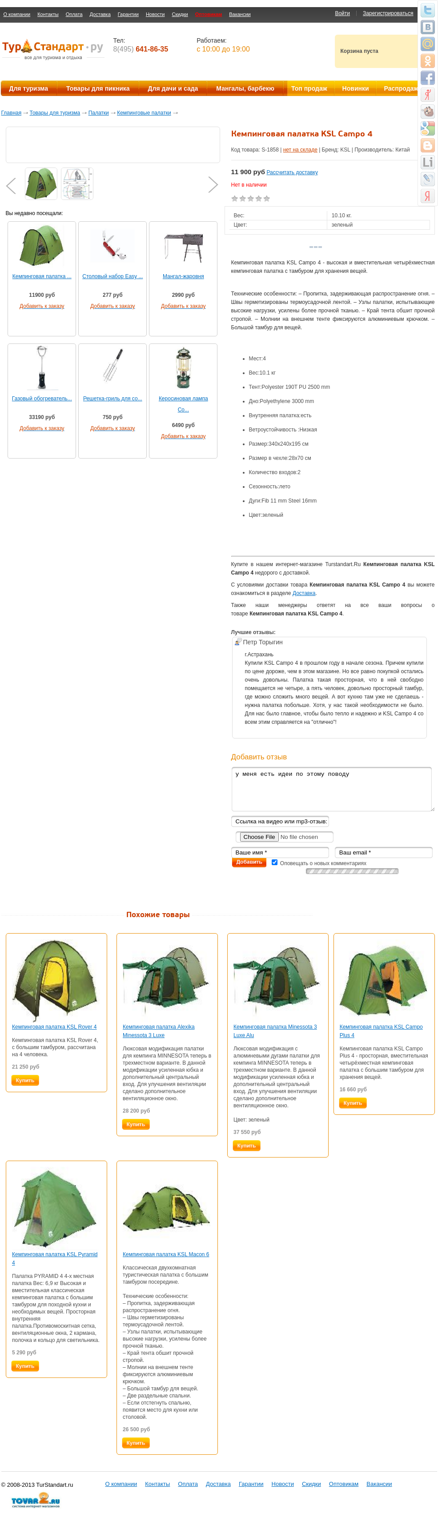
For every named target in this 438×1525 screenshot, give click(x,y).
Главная (11, 113)
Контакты (48, 14)
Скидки (180, 14)
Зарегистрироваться (388, 13)
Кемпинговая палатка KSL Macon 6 (166, 1254)
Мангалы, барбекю (245, 88)
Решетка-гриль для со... (112, 398)
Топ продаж (309, 88)
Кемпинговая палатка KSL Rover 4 (54, 1027)
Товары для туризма (55, 113)
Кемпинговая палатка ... (42, 276)
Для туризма (28, 88)
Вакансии (240, 14)
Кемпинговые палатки (144, 113)
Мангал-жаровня (183, 276)
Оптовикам (208, 14)
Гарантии (128, 14)
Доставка (100, 14)
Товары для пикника (98, 88)
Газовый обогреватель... (42, 398)
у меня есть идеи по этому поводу (333, 788)
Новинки (355, 88)
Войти (342, 13)
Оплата (74, 14)
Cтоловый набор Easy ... (112, 276)
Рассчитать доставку (291, 172)
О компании (17, 14)
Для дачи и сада (173, 88)
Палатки (98, 113)
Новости (155, 14)
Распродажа (403, 88)
